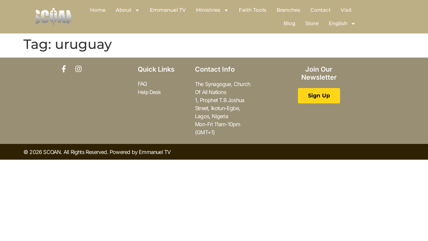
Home (98, 10)
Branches (288, 10)
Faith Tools (252, 10)
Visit (346, 10)
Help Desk (150, 92)
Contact (320, 10)
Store (312, 23)
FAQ (142, 84)
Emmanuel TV (168, 10)
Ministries (212, 10)
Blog (289, 23)
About (128, 10)
